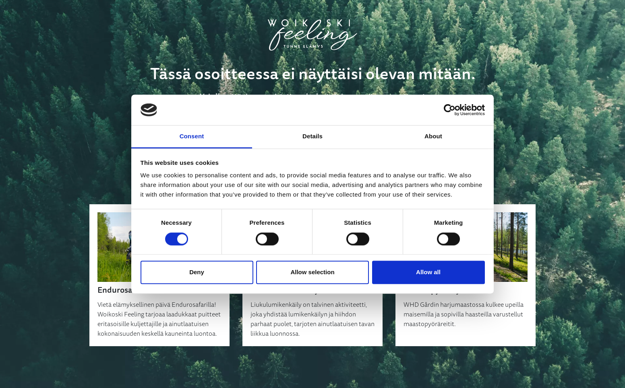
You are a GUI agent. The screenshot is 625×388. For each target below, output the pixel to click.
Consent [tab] (192, 136)
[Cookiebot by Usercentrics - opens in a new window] (449, 110)
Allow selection (312, 272)
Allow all (428, 272)
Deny (196, 272)
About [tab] (433, 136)
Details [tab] (312, 136)
